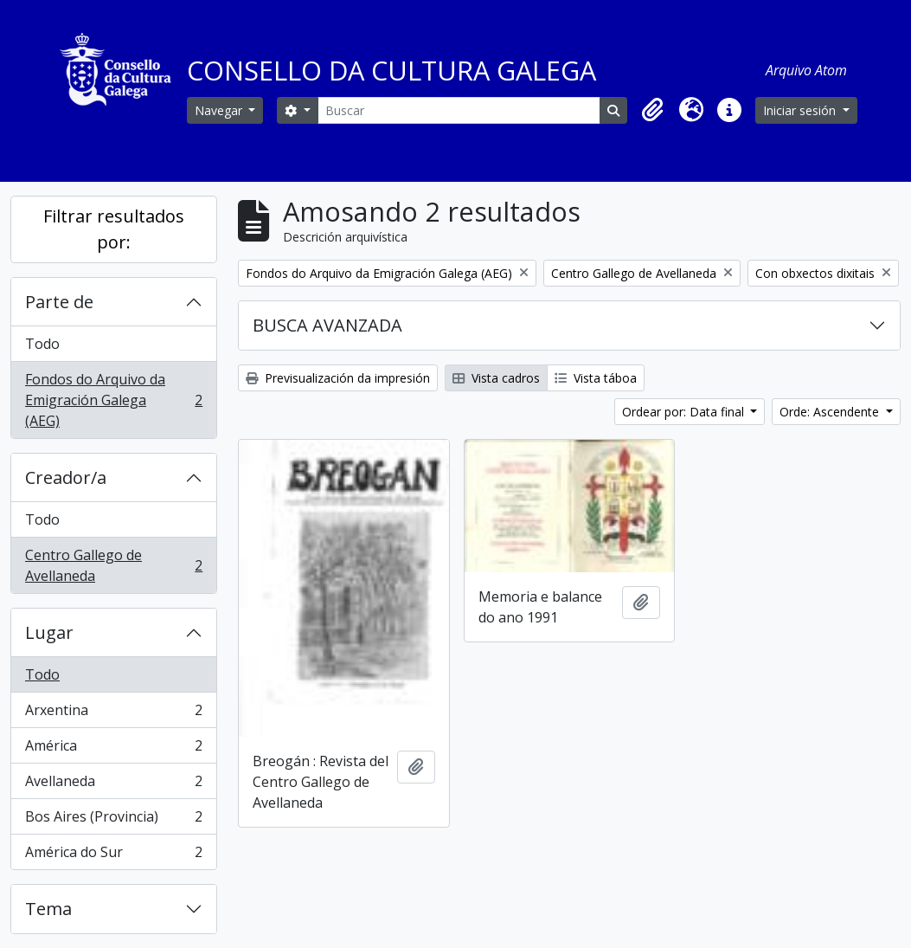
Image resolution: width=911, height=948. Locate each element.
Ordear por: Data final (684, 411)
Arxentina (113, 714)
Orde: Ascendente (830, 411)
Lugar (49, 632)
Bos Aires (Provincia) (113, 820)
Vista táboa (596, 378)
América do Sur (113, 855)
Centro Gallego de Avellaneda (113, 565)
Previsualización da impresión (338, 378)
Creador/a (65, 477)
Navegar (220, 110)
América (113, 749)
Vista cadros (496, 378)
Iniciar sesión (801, 110)
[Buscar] (459, 110)
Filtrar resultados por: (113, 229)
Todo (42, 343)
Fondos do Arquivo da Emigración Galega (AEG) (113, 400)
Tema (48, 908)
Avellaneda (113, 785)
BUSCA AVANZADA (327, 325)
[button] (653, 110)
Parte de (59, 301)
